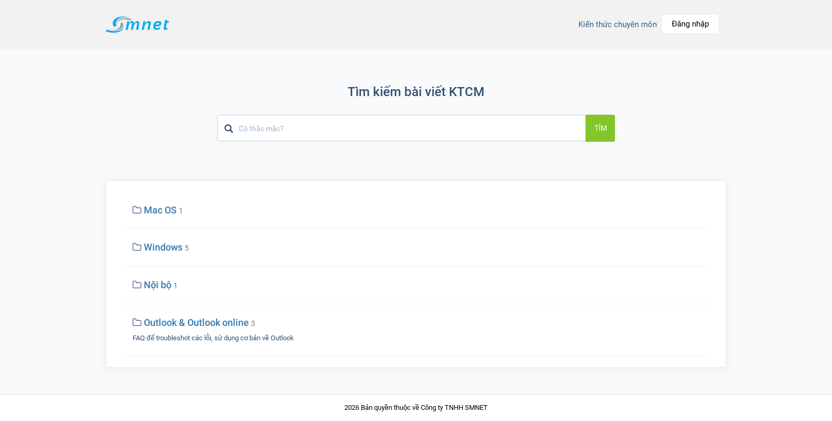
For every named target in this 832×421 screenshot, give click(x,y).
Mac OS (160, 210)
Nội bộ (157, 284)
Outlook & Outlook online (196, 322)
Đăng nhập (690, 24)
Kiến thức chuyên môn (617, 24)
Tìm (600, 128)
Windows (163, 247)
